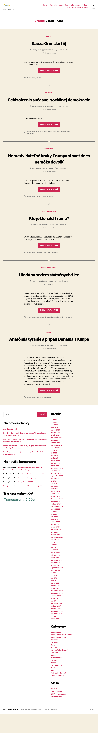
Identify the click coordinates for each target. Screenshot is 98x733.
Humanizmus (55, 658)
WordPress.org (56, 715)
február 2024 (55, 512)
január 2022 (55, 576)
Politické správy (56, 676)
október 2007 (56, 624)
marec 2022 (55, 571)
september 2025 (57, 464)
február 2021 (55, 604)
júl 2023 (54, 530)
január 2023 (55, 545)
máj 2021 (54, 596)
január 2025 (55, 484)
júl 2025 (54, 469)
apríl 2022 (54, 568)
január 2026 (55, 453)
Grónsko (38, 80)
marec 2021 (55, 602)
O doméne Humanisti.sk (73, 6)
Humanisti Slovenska (50, 6)
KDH (37, 141)
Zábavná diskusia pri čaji (27, 496)
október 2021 (55, 584)
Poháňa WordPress (52, 728)
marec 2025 (55, 479)
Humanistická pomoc (58, 656)
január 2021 (55, 607)
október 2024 (56, 492)
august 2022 (55, 558)
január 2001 (55, 637)
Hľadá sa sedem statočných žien (49, 284)
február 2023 (55, 543)
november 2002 (57, 630)
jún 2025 (54, 471)
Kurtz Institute (40, 416)
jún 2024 (54, 502)
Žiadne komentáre (50, 56)
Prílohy (53, 681)
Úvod (53, 686)
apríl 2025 (54, 476)
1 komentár (50, 294)
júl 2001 (54, 635)
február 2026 (55, 451)
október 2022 (56, 553)
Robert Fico (56, 141)
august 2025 (55, 466)
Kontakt (60, 6)
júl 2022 (54, 561)
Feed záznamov (56, 710)
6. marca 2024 (63, 234)
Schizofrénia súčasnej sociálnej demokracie (49, 105)
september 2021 (57, 586)
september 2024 (57, 494)
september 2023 (57, 525)
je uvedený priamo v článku (44, 52)
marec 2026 (55, 448)
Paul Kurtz (49, 416)
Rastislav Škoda (41, 262)
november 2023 (56, 520)
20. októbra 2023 (63, 291)
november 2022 (56, 550)
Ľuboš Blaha (43, 141)
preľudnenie (47, 327)
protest (50, 141)
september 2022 (57, 556)
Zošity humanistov (49, 221)
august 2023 (55, 528)
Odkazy (85, 6)
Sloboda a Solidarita (42, 206)
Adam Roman (56, 651)
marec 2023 (55, 540)
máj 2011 (54, 619)
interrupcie (39, 327)
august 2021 (55, 589)
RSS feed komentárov (59, 712)
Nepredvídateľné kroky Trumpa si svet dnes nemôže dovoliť (49, 168)
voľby (51, 206)
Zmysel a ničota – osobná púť (32, 492)
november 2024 (56, 489)
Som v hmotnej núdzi (35, 504)
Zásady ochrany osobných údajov (76, 9)
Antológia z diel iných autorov (61, 653)
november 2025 (56, 459)
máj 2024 (54, 505)
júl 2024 (54, 499)
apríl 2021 (54, 599)
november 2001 (56, 632)
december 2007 (57, 622)
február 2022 (55, 573)
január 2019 (55, 617)
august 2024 (55, 497)
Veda (53, 689)
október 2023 (56, 522)
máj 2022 (54, 566)
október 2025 (56, 461)
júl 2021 (53, 591)
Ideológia (54, 661)
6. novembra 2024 (63, 178)
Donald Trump (31, 80)
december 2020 (57, 609)
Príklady (54, 679)
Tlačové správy (49, 158)
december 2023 (57, 517)
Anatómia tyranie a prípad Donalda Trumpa (49, 354)
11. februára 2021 (63, 364)
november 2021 (56, 581)
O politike (49, 39)
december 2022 (56, 548)
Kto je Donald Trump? (49, 227)
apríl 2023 (54, 538)
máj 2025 (54, 474)
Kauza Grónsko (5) (49, 46)
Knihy (53, 663)
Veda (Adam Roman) (58, 691)
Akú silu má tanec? (10, 447)
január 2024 (55, 515)
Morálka (54, 666)
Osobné (49, 344)
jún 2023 (54, 533)
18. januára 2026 (63, 52)
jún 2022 (54, 563)
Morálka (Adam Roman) (59, 668)
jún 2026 (54, 441)
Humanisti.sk (14, 728)
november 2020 (57, 612)
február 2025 (55, 482)
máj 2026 (54, 443)
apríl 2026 (54, 446)
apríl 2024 (54, 507)
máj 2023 (54, 535)
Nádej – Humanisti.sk (11, 504)
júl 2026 (54, 438)
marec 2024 (55, 510)
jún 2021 (54, 594)
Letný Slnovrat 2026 (25, 500)
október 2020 (56, 614)
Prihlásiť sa (55, 707)
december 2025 (57, 456)
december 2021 (56, 579)
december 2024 (57, 487)
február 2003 (56, 627)
